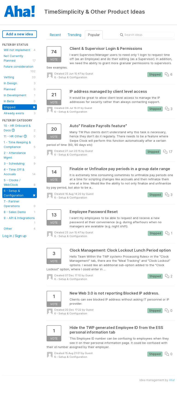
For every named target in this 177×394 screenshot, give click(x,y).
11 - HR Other (19, 136)
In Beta (19, 101)
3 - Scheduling (19, 163)
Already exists (19, 113)
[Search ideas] (146, 35)
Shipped (19, 106)
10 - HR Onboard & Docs (19, 128)
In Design (19, 83)
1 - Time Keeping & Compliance (19, 144)
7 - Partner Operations (19, 203)
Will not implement (19, 50)
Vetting (19, 77)
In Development (19, 95)
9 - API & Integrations (19, 220)
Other (19, 228)
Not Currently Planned (19, 58)
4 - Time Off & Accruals (19, 172)
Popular (94, 35)
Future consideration (19, 69)
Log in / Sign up (14, 236)
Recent (55, 35)
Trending (74, 35)
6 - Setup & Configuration (19, 193)
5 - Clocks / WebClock (19, 182)
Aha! (172, 380)
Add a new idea (19, 34)
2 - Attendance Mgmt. (19, 155)
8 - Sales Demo (19, 212)
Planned (19, 89)
